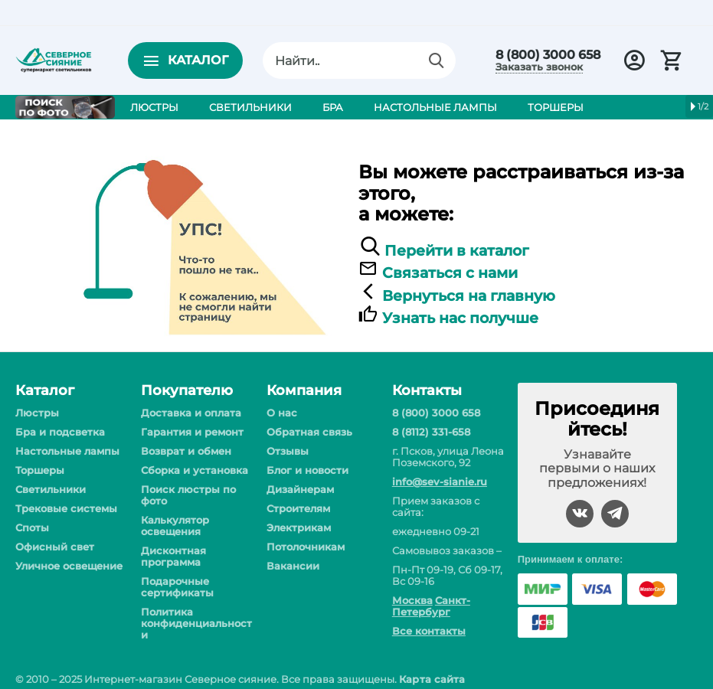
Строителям (298, 508)
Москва (412, 600)
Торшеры (39, 470)
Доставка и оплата (191, 413)
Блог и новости (307, 470)
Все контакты (429, 631)
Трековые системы (66, 508)
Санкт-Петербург (431, 606)
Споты (32, 527)
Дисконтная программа (173, 556)
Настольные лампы (67, 451)
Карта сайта (431, 679)
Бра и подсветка (60, 432)
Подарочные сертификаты (177, 587)
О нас (282, 413)
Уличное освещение (69, 566)
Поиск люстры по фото (188, 495)
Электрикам (299, 527)
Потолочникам (306, 546)
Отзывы (288, 451)
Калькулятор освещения (175, 525)
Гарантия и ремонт (192, 432)
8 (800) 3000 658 (548, 55)
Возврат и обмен (186, 451)
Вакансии (293, 566)
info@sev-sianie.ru (439, 481)
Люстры (37, 413)
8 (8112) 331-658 (431, 432)
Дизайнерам (300, 489)
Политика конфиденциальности (196, 623)
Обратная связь (309, 432)
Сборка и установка (194, 470)
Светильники (50, 489)
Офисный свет (54, 546)
